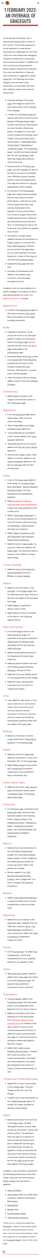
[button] (2, 3)
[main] (20, 16)
